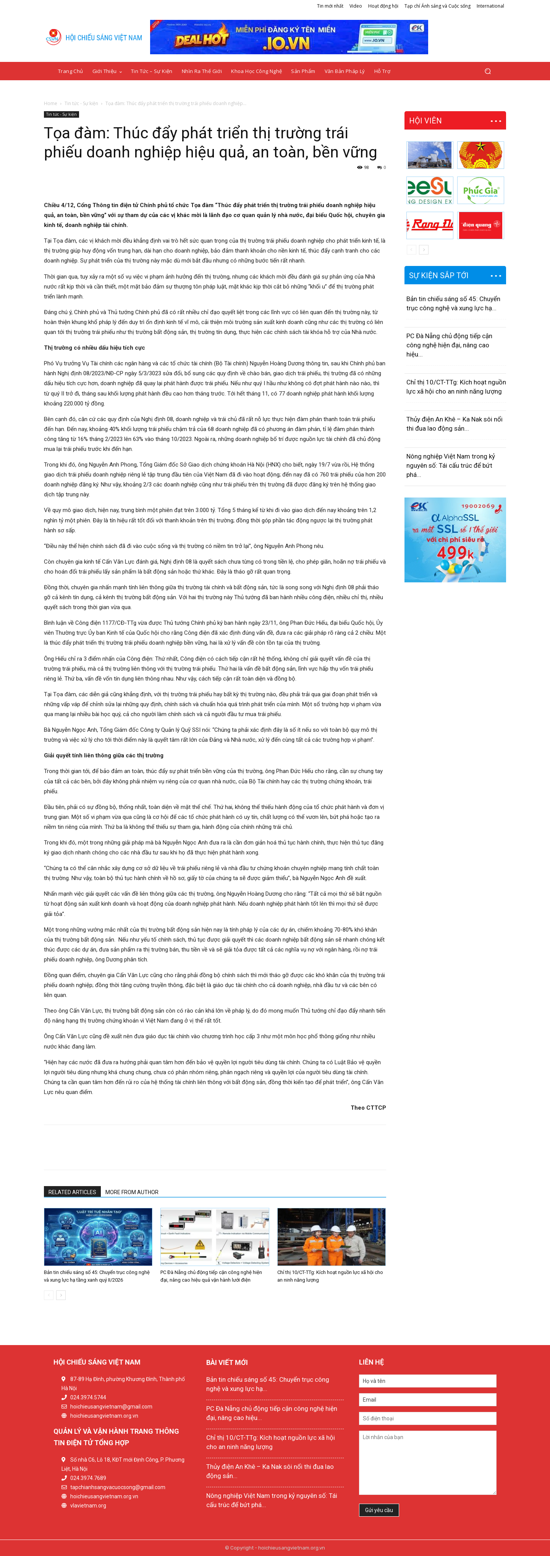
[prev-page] (48, 1295)
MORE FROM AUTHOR (132, 1192)
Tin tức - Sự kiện (81, 103)
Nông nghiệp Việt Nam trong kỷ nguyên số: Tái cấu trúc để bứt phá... (450, 465)
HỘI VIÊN (425, 120)
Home (50, 103)
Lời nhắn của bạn (428, 1463)
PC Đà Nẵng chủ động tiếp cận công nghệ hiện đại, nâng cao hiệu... (449, 345)
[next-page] (61, 1295)
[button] (488, 71)
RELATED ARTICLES (72, 1192)
